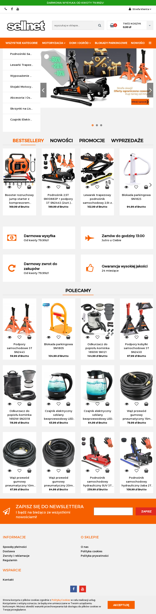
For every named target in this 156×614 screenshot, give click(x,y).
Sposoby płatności (15, 546)
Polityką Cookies (61, 600)
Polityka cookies (91, 551)
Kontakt (8, 579)
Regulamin (10, 560)
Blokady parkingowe (111, 42)
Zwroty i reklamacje (16, 555)
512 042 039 (6, 9)
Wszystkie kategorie (22, 42)
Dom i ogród (80, 42)
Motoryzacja (54, 42)
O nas (84, 546)
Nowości (138, 42)
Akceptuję (121, 604)
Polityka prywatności (95, 555)
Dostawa (9, 551)
